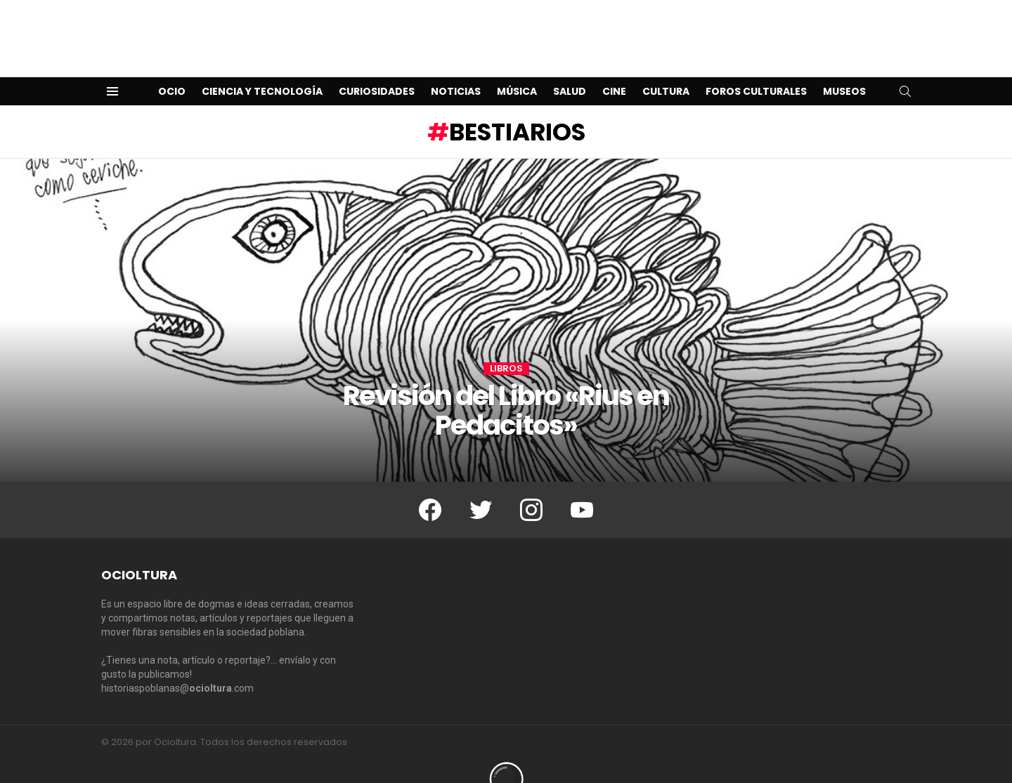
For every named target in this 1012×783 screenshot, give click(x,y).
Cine (614, 69)
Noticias (456, 69)
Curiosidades (377, 69)
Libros (506, 346)
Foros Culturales (756, 69)
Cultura (665, 69)
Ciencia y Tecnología (262, 69)
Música (517, 69)
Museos (844, 69)
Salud (569, 69)
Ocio (172, 69)
